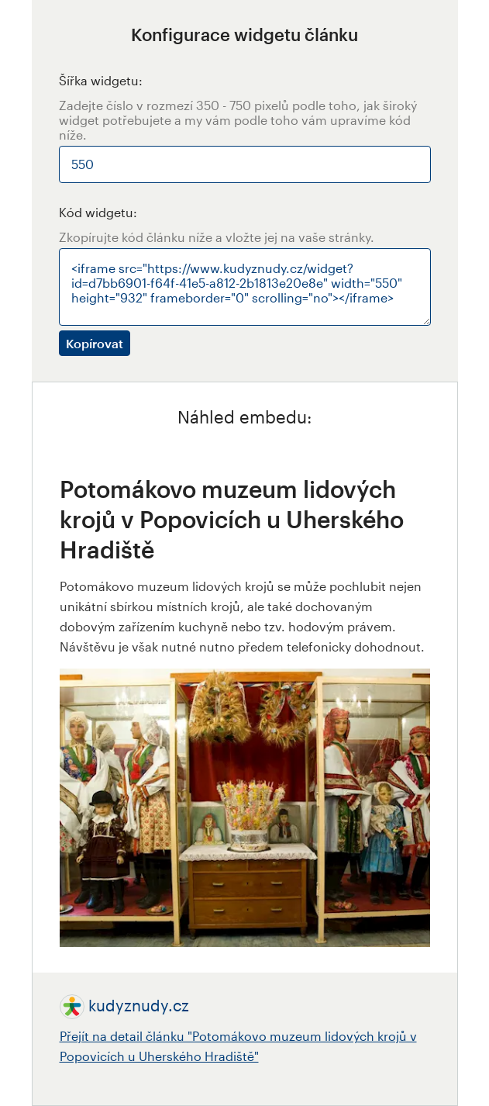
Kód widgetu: (98, 212)
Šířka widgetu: (101, 80)
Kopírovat (94, 343)
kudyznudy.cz (138, 1005)
